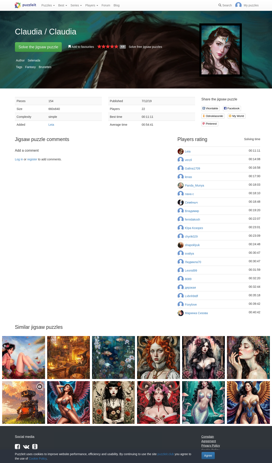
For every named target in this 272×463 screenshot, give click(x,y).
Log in (19, 159)
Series (76, 5)
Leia (51, 124)
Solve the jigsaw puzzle (38, 47)
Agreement (208, 441)
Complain (207, 436)
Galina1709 (192, 168)
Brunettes (45, 67)
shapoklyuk (192, 245)
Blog (116, 5)
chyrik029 (191, 236)
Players (91, 5)
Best (62, 5)
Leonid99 (191, 270)
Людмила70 (193, 262)
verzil (188, 160)
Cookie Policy (38, 458)
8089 (188, 279)
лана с (189, 194)
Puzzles (48, 5)
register (32, 159)
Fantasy (30, 67)
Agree (208, 455)
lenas (188, 177)
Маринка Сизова (196, 313)
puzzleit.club (165, 454)
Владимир (192, 211)
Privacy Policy (210, 445)
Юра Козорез (194, 228)
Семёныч (191, 202)
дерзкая (190, 287)
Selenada (34, 60)
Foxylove (191, 304)
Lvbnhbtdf (191, 296)
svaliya (189, 253)
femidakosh (192, 219)
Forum (106, 5)
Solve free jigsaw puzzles (145, 46)
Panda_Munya (194, 185)
